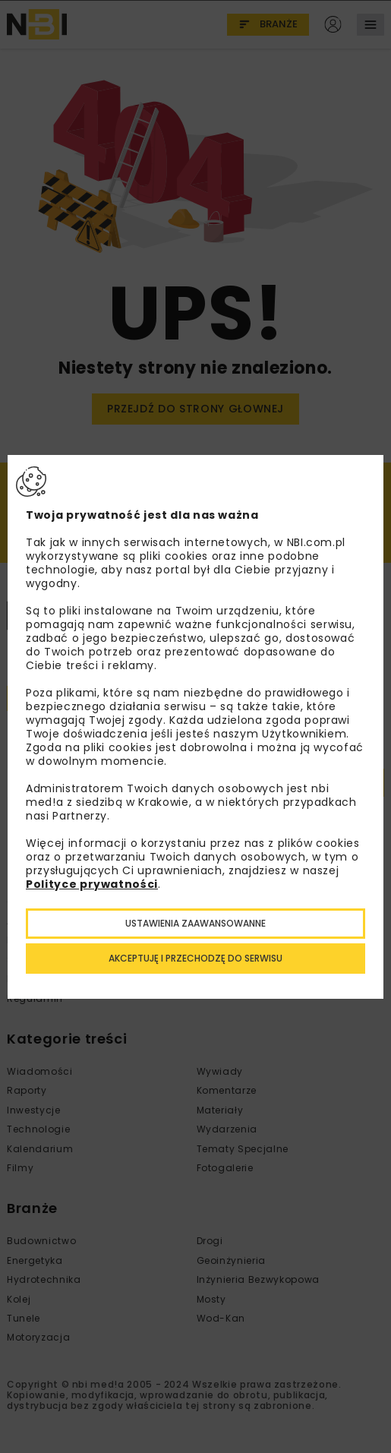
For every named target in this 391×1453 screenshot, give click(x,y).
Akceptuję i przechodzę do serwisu (195, 958)
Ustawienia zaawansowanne (195, 923)
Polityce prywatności (92, 884)
